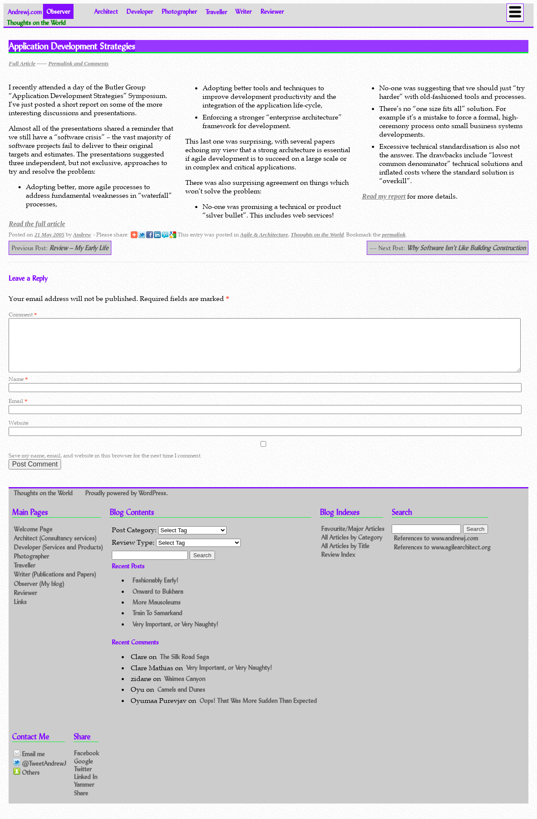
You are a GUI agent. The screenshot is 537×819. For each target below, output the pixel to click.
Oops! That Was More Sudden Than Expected (258, 711)
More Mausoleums (156, 612)
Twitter (83, 779)
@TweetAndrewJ (39, 773)
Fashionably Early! (155, 590)
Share (81, 803)
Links (20, 612)
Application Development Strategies (72, 46)
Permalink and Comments (78, 63)
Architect (106, 11)
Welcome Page (33, 539)
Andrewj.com (25, 11)
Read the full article (37, 223)
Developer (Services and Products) (58, 557)
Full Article (22, 63)
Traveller (216, 11)
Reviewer (272, 11)
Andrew (82, 234)
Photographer (179, 11)
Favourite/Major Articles (352, 539)
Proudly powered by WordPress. (126, 503)
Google (83, 771)
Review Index (338, 565)
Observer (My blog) (39, 594)
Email (18, 411)
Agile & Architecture (264, 234)
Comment (23, 314)
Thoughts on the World (317, 234)
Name (18, 389)
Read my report (383, 196)
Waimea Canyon (184, 689)
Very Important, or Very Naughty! (175, 634)
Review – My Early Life (78, 248)
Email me (29, 764)
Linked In (85, 786)
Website (18, 433)
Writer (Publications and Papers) (55, 584)
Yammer (84, 795)
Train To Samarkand (157, 623)
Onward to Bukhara (157, 602)
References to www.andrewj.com (436, 548)
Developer (139, 11)
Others (26, 782)
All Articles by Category (351, 547)
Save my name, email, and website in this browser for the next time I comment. (105, 465)
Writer (243, 11)
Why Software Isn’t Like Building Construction (466, 248)
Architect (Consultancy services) (55, 548)
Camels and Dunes (181, 700)
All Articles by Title (345, 556)
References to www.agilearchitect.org (442, 557)
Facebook (86, 763)
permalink (393, 234)
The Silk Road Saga (184, 667)
